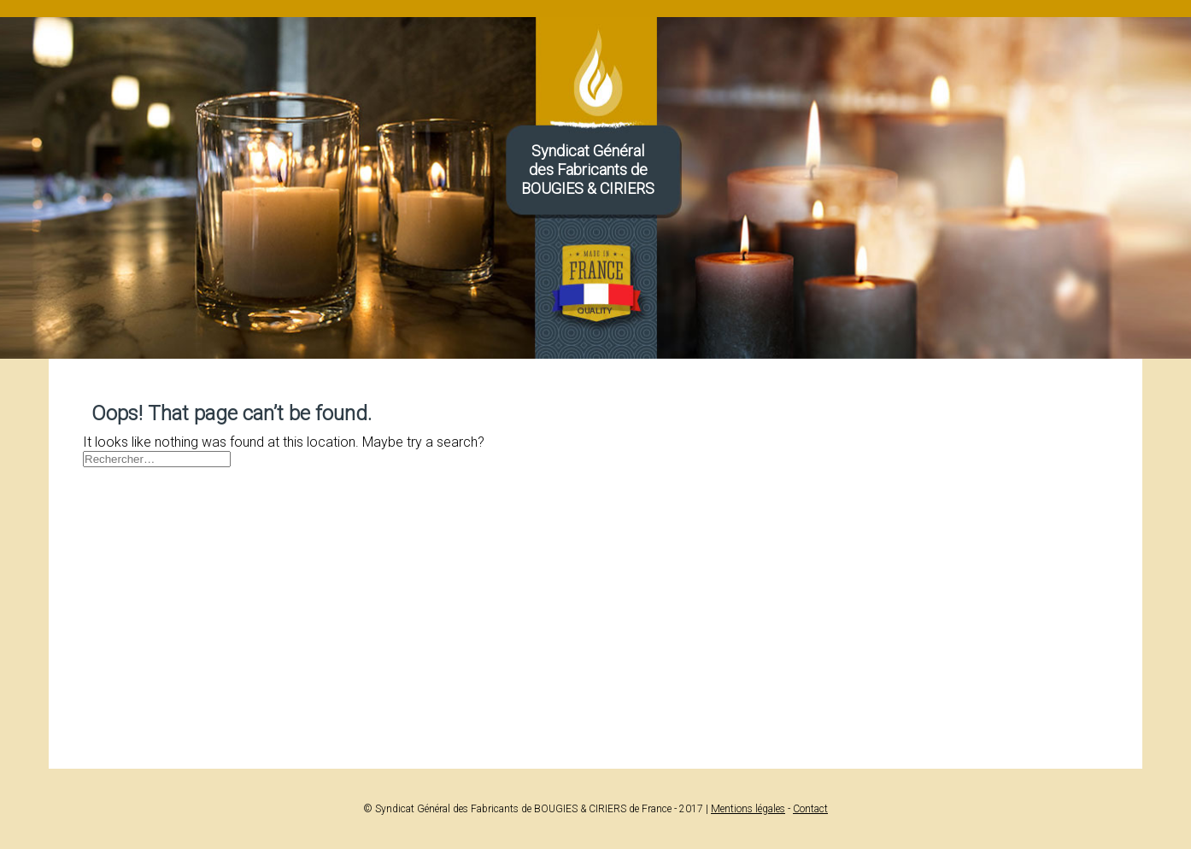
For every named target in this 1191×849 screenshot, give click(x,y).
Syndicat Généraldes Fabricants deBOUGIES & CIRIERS (587, 169)
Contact (810, 809)
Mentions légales (748, 809)
